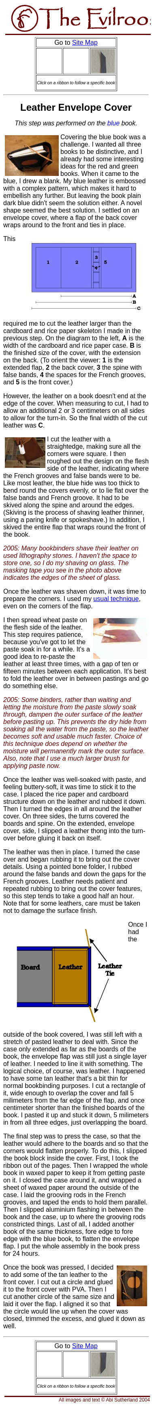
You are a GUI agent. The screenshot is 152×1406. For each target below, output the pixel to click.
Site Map (85, 42)
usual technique (116, 598)
